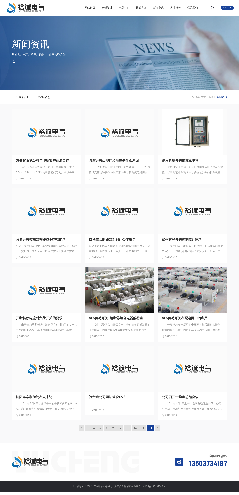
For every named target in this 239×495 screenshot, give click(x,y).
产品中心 (124, 8)
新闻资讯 (158, 8)
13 (142, 430)
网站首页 (90, 8)
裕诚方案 (141, 8)
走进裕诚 (107, 8)
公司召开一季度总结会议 (180, 399)
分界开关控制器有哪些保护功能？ (41, 241)
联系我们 (192, 8)
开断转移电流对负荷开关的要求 (39, 320)
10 (119, 430)
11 (127, 430)
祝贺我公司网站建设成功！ (109, 399)
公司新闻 (22, 98)
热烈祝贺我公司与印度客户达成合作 (42, 161)
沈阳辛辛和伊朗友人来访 (34, 399)
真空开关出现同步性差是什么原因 (114, 161)
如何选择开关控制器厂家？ (182, 241)
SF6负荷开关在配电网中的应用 (185, 320)
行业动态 (44, 98)
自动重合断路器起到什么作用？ (112, 241)
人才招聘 (175, 8)
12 (135, 430)
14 (150, 430)
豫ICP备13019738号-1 (154, 489)
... (100, 430)
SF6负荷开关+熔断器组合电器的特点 (116, 320)
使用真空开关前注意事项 (180, 161)
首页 (211, 97)
